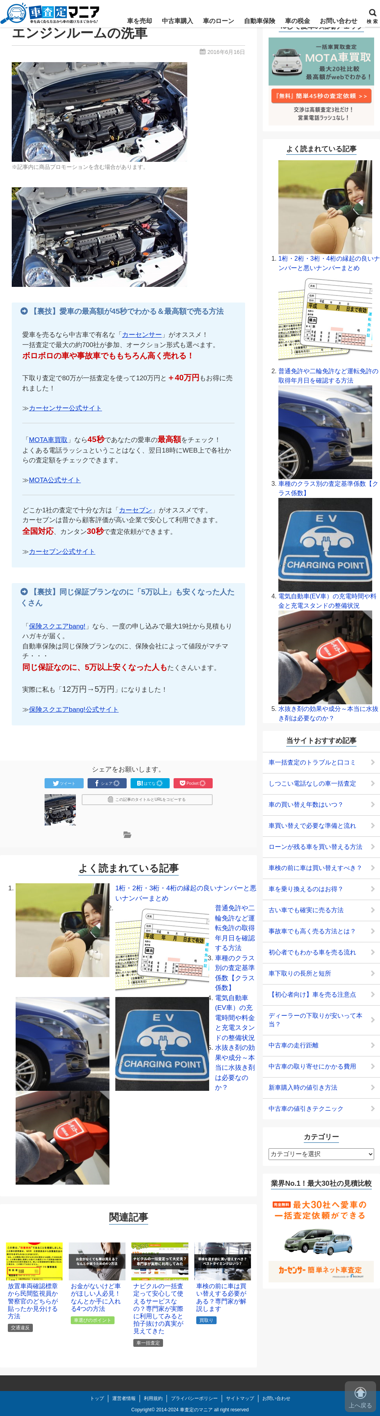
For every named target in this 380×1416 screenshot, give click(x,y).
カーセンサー (142, 334)
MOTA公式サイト (55, 480)
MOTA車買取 (48, 440)
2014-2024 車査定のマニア (184, 1409)
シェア (107, 783)
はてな (150, 783)
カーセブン (135, 510)
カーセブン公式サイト (62, 551)
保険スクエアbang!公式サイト (74, 709)
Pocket (192, 783)
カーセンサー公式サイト (65, 408)
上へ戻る (360, 1398)
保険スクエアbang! (57, 626)
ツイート (64, 783)
